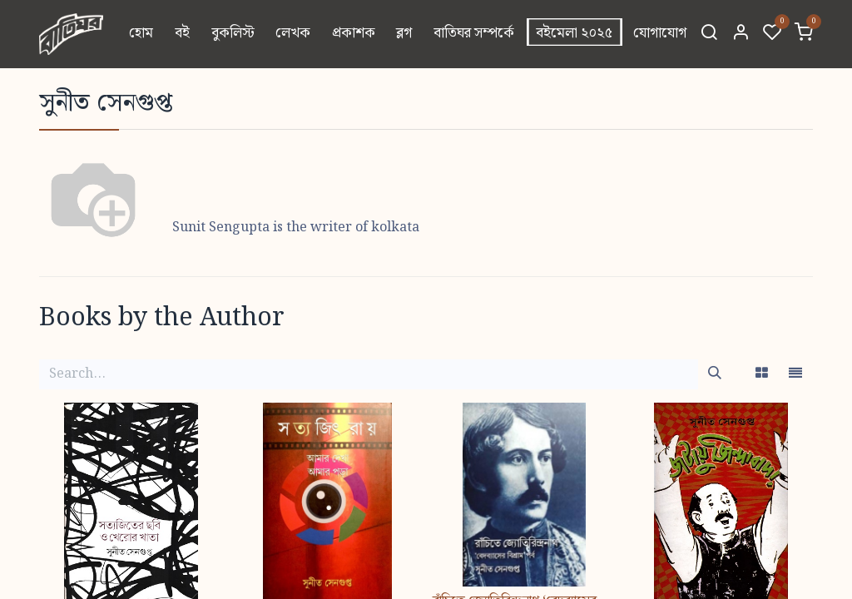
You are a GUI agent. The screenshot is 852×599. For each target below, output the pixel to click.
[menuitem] (142, 34)
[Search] (709, 34)
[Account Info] (740, 34)
